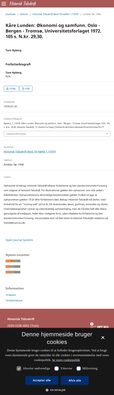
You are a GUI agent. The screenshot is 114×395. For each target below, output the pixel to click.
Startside (10, 14)
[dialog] (57, 361)
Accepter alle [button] (42, 380)
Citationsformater (16, 133)
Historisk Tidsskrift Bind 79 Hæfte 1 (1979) (55, 14)
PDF (27, 88)
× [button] (103, 338)
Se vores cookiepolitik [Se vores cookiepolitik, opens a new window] (66, 360)
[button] (56, 390)
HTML (12, 88)
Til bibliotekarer (14, 300)
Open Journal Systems (19, 240)
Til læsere (11, 295)
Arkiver (24, 14)
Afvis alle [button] (75, 380)
